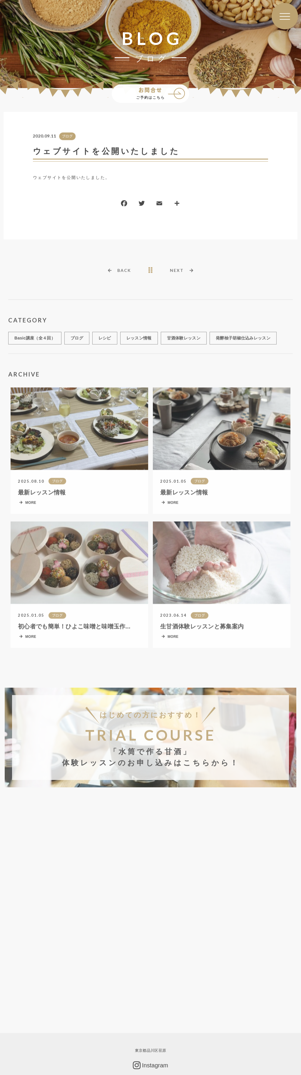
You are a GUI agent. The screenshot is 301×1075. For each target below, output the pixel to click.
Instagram (150, 1065)
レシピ (104, 341)
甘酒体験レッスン (183, 341)
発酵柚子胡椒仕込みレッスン (243, 341)
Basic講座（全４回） (34, 341)
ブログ (67, 136)
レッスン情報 (139, 341)
